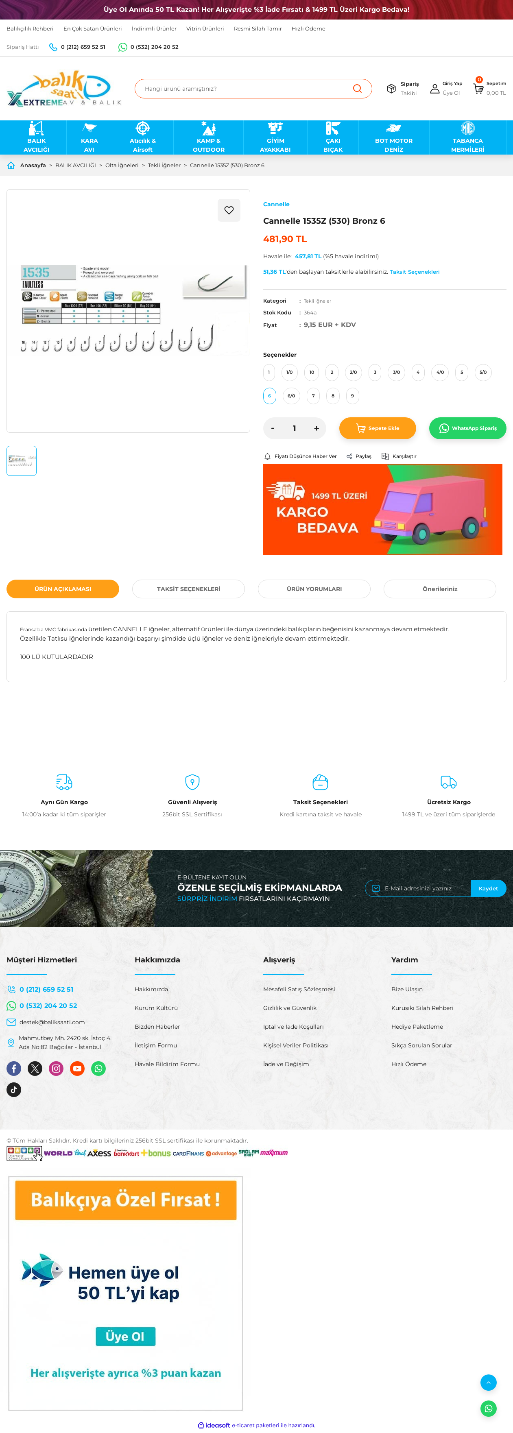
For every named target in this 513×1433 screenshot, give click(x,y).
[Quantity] (295, 430)
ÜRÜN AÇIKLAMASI (63, 591)
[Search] (248, 88)
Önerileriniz (440, 591)
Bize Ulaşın (407, 991)
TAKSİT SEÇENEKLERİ (188, 591)
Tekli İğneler (320, 300)
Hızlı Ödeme (408, 1066)
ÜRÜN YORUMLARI (314, 591)
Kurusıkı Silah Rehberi (422, 1010)
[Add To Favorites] (229, 210)
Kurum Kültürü (156, 1010)
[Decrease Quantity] (273, 430)
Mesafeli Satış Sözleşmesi (299, 991)
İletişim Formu (156, 1047)
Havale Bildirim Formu (167, 1066)
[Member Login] (438, 89)
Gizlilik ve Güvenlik (290, 1010)
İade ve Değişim (286, 1066)
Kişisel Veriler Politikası (296, 1047)
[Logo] (64, 88)
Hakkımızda (151, 991)
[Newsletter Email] (435, 890)
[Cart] (487, 89)
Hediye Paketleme (417, 1028)
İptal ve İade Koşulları (293, 1028)
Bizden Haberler (157, 1028)
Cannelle (276, 204)
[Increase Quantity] (316, 430)
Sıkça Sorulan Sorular (421, 1047)
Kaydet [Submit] (488, 890)
